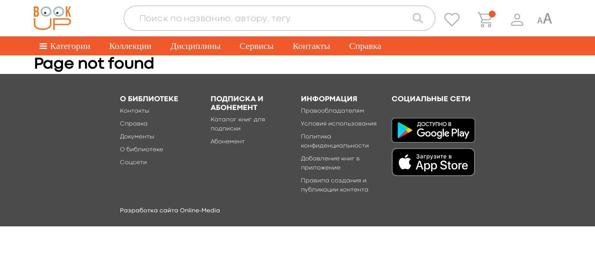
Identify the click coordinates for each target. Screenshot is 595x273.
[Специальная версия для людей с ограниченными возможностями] (544, 20)
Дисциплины (195, 46)
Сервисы (256, 46)
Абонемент (228, 141)
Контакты (311, 46)
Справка (365, 46)
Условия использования (339, 124)
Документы (137, 137)
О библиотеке (141, 149)
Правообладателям (332, 111)
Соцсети (133, 162)
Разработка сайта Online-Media (170, 210)
